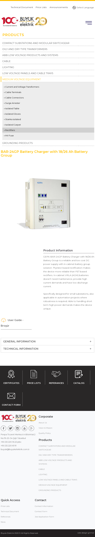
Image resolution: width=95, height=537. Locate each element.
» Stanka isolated (12, 119)
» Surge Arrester (12, 103)
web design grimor (85, 533)
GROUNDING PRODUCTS (17, 143)
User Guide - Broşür (12, 322)
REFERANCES (56, 376)
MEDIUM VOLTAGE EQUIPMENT (21, 79)
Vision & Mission (45, 428)
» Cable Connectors (14, 97)
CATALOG (78, 376)
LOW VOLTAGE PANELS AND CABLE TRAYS (27, 73)
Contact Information (44, 506)
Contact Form (41, 511)
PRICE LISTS (33, 376)
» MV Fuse (9, 135)
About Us (43, 422)
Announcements (59, 7)
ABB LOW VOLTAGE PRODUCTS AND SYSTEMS (30, 55)
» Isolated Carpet (12, 124)
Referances (5, 516)
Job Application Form (44, 516)
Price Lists (41, 7)
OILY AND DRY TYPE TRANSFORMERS (24, 49)
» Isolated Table (11, 108)
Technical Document (22, 7)
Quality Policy (45, 433)
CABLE (6, 61)
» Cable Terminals (12, 92)
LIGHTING (8, 67)
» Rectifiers (9, 130)
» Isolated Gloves (12, 114)
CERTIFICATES (11, 376)
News (3, 522)
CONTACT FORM (11, 398)
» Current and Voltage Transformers (21, 87)
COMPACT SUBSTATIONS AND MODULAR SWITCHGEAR (35, 43)
